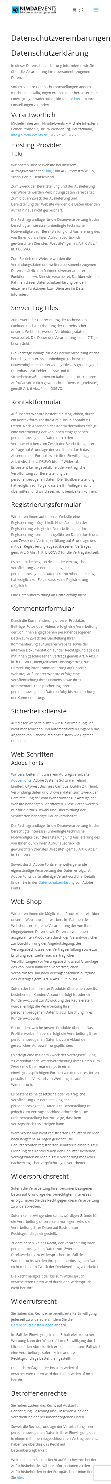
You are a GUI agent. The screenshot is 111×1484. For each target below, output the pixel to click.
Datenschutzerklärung (56, 882)
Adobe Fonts (21, 780)
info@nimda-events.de (29, 135)
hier (77, 98)
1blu (47, 171)
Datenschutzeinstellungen (32, 1325)
